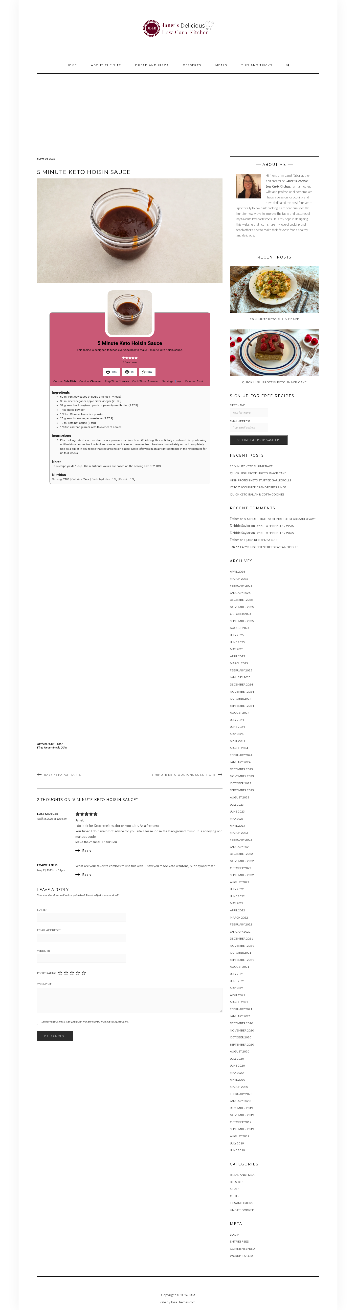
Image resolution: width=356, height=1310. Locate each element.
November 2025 (242, 607)
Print (111, 371)
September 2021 (242, 960)
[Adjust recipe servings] (176, 381)
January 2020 (240, 1101)
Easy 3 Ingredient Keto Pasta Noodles (269, 547)
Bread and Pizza (152, 65)
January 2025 (240, 677)
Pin (129, 371)
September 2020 (242, 1044)
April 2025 (237, 656)
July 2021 (237, 974)
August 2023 (239, 797)
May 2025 (237, 649)
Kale (192, 1295)
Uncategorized (242, 1210)
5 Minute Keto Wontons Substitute (183, 774)
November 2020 (242, 1030)
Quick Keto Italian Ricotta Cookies (257, 494)
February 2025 (241, 670)
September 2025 (242, 621)
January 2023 (240, 847)
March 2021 (239, 1002)
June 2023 (237, 811)
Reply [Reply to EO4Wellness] (86, 875)
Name (42, 909)
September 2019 (242, 1129)
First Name (237, 405)
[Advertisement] (178, 110)
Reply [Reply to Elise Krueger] (86, 851)
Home (72, 65)
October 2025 (240, 614)
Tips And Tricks (256, 65)
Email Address (49, 930)
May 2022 (237, 903)
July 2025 (237, 635)
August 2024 (239, 712)
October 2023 (240, 783)
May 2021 (237, 988)
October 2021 (240, 952)
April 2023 (237, 825)
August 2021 (239, 966)
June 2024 (237, 727)
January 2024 (240, 762)
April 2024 (237, 741)
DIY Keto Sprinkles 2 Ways (275, 526)
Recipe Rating (46, 973)
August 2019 (239, 1136)
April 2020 (237, 1079)
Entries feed (239, 1241)
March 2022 (239, 917)
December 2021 (241, 938)
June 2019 (237, 1150)
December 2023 (241, 769)
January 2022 (240, 931)
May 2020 (237, 1072)
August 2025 (239, 628)
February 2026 (241, 585)
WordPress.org (242, 1256)
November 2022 (242, 861)
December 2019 (241, 1108)
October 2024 (240, 698)
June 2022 (237, 896)
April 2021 (237, 995)
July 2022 (237, 889)
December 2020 (241, 1023)
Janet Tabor (55, 743)
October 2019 (240, 1122)
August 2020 (239, 1051)
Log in (235, 1234)
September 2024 (242, 706)
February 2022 (241, 924)
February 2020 (241, 1094)
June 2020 (237, 1065)
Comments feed (242, 1248)
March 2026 (239, 578)
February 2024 (241, 755)
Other (64, 747)
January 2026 (240, 593)
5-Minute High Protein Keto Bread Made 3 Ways (280, 519)
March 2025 (239, 663)
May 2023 (237, 818)
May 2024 (237, 734)
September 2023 (242, 790)
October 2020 (240, 1037)
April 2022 (237, 910)
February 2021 (241, 1009)
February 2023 (241, 839)
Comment (44, 984)
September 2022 (242, 875)
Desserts (192, 65)
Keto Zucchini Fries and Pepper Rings (258, 487)
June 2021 (237, 981)
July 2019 (237, 1143)
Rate (147, 371)
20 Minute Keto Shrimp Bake (251, 466)
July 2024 (237, 720)
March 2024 (239, 748)
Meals (221, 65)
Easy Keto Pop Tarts (62, 774)
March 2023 (239, 833)
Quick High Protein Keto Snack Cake (258, 473)
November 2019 (242, 1115)
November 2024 (242, 691)
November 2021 (242, 945)
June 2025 (237, 642)
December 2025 (241, 599)
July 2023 (237, 804)
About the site (106, 65)
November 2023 (242, 776)
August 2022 (239, 882)
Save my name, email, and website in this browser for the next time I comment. (85, 1021)
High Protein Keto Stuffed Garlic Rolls (260, 480)
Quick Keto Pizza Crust (262, 540)
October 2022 (240, 868)
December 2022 (241, 854)
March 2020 (239, 1087)
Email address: (249, 426)
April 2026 (237, 571)
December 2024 (241, 684)
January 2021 (240, 1016)
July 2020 (237, 1058)
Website (43, 950)
